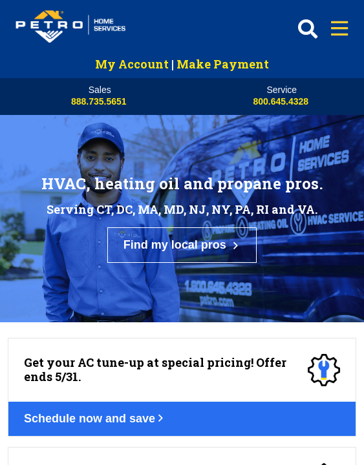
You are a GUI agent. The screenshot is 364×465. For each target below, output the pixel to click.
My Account (132, 64)
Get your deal (74, 394)
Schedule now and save (103, 284)
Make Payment (223, 64)
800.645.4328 (280, 101)
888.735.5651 (99, 101)
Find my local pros (182, 185)
